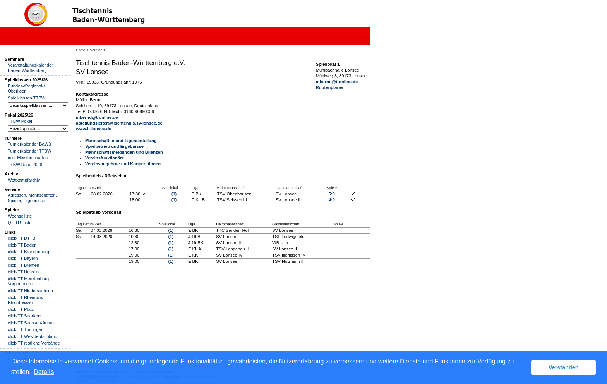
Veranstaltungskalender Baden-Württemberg (30, 67)
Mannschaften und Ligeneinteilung (121, 140)
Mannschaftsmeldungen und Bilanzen (124, 152)
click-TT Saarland (24, 316)
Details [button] (44, 372)
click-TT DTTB (21, 238)
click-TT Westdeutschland (32, 336)
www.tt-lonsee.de (93, 128)
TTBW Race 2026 (25, 164)
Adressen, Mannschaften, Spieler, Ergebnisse (32, 197)
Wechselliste (20, 216)
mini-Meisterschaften (28, 157)
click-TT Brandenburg (28, 251)
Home (81, 50)
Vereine (96, 50)
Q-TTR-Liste (20, 222)
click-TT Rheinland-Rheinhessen (26, 300)
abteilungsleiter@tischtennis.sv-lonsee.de (119, 123)
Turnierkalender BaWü (29, 144)
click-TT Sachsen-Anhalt (31, 323)
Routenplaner (330, 87)
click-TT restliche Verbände (34, 343)
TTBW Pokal (20, 121)
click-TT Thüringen (25, 329)
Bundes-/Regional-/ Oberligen (26, 88)
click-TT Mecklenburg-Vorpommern (29, 281)
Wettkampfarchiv (24, 180)
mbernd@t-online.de (97, 117)
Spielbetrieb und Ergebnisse (114, 146)
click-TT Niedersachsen (30, 290)
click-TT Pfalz (21, 309)
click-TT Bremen (23, 265)
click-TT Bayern (23, 258)
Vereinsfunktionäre (104, 158)
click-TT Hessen (23, 271)
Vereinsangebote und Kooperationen (123, 163)
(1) (174, 194)
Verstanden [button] (564, 367)
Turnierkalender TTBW (29, 151)
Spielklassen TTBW (26, 98)
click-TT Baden (22, 245)
